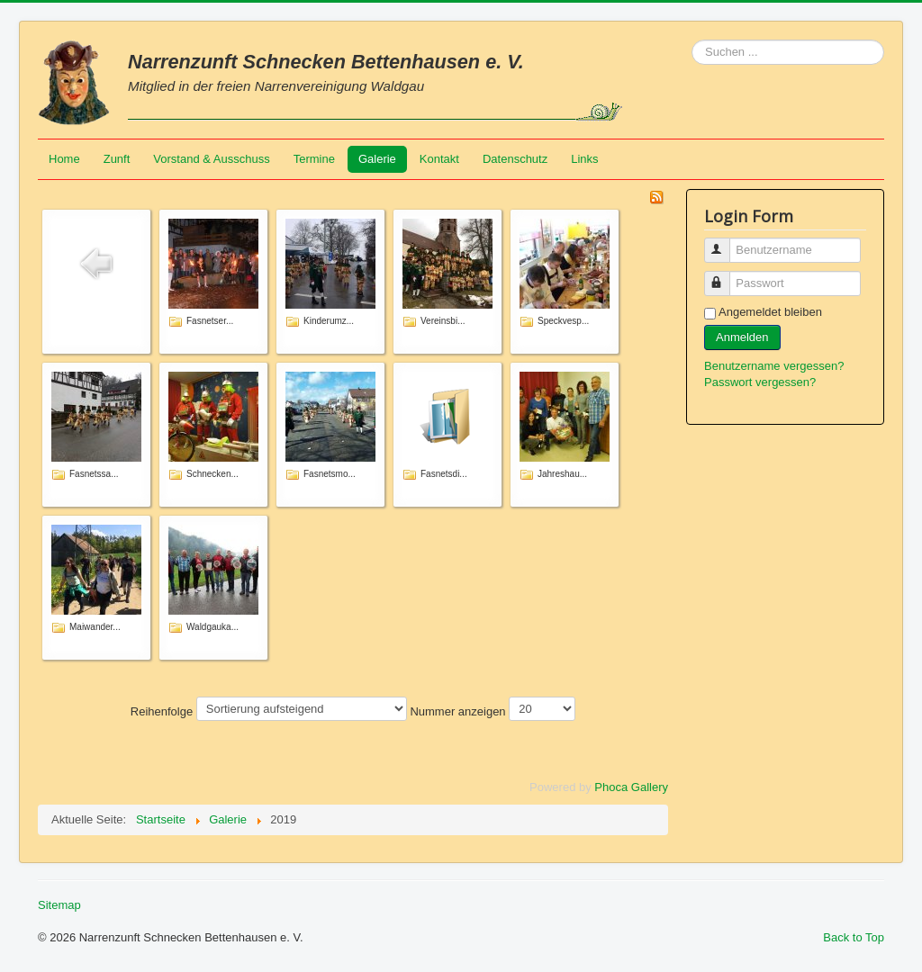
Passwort (725, 275)
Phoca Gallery (631, 787)
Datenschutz (515, 159)
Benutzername (725, 242)
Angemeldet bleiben (770, 312)
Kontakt (439, 159)
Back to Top (853, 937)
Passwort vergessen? (760, 382)
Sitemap (59, 905)
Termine (314, 159)
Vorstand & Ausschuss (211, 159)
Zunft (117, 159)
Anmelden (742, 337)
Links (584, 159)
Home (64, 159)
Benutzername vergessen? (774, 366)
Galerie (377, 159)
